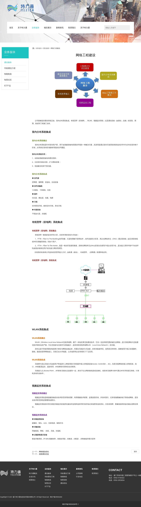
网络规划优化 (44, 451)
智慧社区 (8, 79)
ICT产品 (7, 85)
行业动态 (79, 476)
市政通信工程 (9, 68)
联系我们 (72, 27)
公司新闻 (79, 473)
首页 (11, 27)
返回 (135, 451)
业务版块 (35, 27)
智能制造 (8, 74)
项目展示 (47, 27)
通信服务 (8, 62)
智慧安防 (63, 480)
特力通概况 (33, 473)
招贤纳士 (32, 480)
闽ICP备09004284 (56, 497)
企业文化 (32, 476)
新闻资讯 (60, 27)
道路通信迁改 (44, 454)
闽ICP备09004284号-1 (70, 504)
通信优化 (63, 483)
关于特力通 (22, 27)
